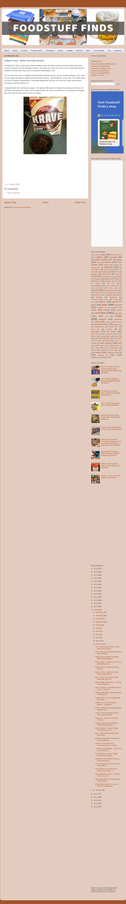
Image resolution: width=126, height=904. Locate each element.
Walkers (102, 302)
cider (116, 313)
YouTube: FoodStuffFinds (100, 73)
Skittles (119, 295)
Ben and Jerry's (116, 255)
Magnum (98, 279)
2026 (96, 568)
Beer (88, 50)
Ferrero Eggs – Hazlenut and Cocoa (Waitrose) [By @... (108, 663)
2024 (96, 575)
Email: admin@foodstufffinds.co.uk (103, 64)
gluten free (113, 327)
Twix (92, 302)
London (111, 276)
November (100, 615)
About (15, 50)
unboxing (101, 355)
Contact (24, 50)
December (100, 612)
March (98, 641)
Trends (115, 299)
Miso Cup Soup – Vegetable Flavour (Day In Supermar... (108, 688)
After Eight (94, 255)
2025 (96, 572)
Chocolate (50, 50)
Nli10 (18, 184)
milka (97, 338)
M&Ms (119, 276)
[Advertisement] (40, 167)
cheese (119, 310)
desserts (102, 319)
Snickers (99, 297)
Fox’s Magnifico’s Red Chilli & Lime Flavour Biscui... (107, 765)
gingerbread (99, 327)
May (97, 634)
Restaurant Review (115, 293)
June (98, 631)
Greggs (116, 265)
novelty (93, 343)
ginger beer (117, 324)
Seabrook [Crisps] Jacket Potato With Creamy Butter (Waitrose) (110, 417)
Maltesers (108, 279)
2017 (96, 597)
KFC (116, 272)
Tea (109, 50)
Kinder (117, 274)
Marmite (119, 279)
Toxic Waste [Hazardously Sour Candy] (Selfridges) (110, 404)
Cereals (70, 50)
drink (97, 322)
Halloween (108, 267)
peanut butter (105, 345)
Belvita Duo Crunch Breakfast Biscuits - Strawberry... (105, 703)
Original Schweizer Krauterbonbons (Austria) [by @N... (108, 739)
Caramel (113, 257)
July (97, 628)
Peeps (117, 286)
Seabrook (108, 295)
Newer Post (10, 202)
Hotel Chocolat (109, 269)
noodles (107, 341)
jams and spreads (98, 334)
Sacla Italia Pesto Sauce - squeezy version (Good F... (107, 775)
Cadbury (99, 257)
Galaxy (106, 265)
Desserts (118, 50)
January (99, 790)
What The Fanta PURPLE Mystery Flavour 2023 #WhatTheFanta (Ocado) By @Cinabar (111, 369)
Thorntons (95, 299)
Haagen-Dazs (95, 267)
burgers (115, 308)
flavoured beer (101, 324)
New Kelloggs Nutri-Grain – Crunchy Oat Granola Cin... (108, 683)
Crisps (60, 50)
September (100, 622)
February (99, 644)
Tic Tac (105, 299)
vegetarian (95, 357)
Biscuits (79, 50)
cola (106, 316)
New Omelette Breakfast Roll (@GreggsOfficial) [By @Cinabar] (110, 381)
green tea (95, 329)
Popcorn (94, 290)
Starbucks (113, 297)
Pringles (119, 290)
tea (120, 352)
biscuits (118, 305)
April (97, 637)
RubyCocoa (98, 295)
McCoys (98, 281)
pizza (97, 348)
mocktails (98, 341)
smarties (103, 350)
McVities (108, 281)
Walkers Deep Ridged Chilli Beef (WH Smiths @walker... (107, 658)
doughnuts (118, 319)
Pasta (108, 286)
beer (104, 304)
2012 (96, 794)
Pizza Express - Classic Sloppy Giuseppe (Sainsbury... (106, 754)
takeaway (111, 352)
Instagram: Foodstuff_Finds (101, 68)
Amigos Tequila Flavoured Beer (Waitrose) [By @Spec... (106, 724)
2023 (96, 578)
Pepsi (93, 288)
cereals (12, 184)
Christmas (117, 260)
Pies (101, 288)
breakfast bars (102, 308)
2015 (96, 603)
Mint (116, 281)
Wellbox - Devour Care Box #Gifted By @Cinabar (111, 477)
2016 (96, 600)
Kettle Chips (106, 274)
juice (111, 334)
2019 (96, 591)
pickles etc (118, 345)
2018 (96, 594)
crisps (118, 315)
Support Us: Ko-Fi (97, 75)
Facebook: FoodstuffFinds (100, 66)
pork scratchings (111, 348)
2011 (96, 797)
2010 (96, 800)
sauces (93, 350)
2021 (96, 584)
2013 (96, 610)
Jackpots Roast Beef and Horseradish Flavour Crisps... (106, 744)
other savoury (106, 343)
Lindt (103, 276)
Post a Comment (13, 193)
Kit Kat (94, 276)
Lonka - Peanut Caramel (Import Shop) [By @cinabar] (106, 714)
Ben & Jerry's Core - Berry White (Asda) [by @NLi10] (107, 678)
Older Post (80, 202)
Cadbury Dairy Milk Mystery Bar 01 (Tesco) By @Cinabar (111, 428)
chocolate (100, 312)
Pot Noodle (108, 290)
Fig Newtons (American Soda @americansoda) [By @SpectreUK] (110, 393)
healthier (109, 329)
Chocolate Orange (99, 260)
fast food (118, 322)
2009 (96, 803)
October (99, 619)
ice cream (111, 331)
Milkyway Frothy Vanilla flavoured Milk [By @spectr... (107, 760)
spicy (120, 350)
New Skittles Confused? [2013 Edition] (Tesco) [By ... (106, 770)
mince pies (118, 338)
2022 (96, 581)
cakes (93, 310)
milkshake (106, 338)
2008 (96, 807)
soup (111, 350)
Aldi (103, 255)
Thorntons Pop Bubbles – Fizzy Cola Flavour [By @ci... (108, 749)
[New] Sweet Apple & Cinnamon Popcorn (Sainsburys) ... (106, 785)
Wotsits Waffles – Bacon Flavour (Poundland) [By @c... (106, 729)
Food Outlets (99, 50)
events (108, 322)
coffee (94, 316)
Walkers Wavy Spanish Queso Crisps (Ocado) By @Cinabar (110, 465)
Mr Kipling (95, 283)
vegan (112, 355)
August (98, 625)
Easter (108, 262)
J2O (120, 269)
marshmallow (105, 336)
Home (6, 50)
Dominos (99, 262)
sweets (98, 352)
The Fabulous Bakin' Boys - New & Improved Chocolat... (107, 648)
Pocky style (112, 288)
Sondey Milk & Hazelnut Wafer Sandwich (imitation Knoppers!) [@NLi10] (110, 453)
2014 (96, 606)
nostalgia (117, 340)
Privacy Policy (36, 50)
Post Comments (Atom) (22, 207)
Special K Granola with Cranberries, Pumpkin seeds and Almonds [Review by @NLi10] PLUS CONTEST (111, 442)
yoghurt (105, 357)
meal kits (118, 336)
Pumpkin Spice (99, 293)
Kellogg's (94, 274)
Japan (109, 272)
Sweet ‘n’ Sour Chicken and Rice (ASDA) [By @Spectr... (107, 673)
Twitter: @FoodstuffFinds (100, 71)
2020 (96, 587)
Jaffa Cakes (98, 272)
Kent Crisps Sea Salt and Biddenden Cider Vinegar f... (108, 653)
